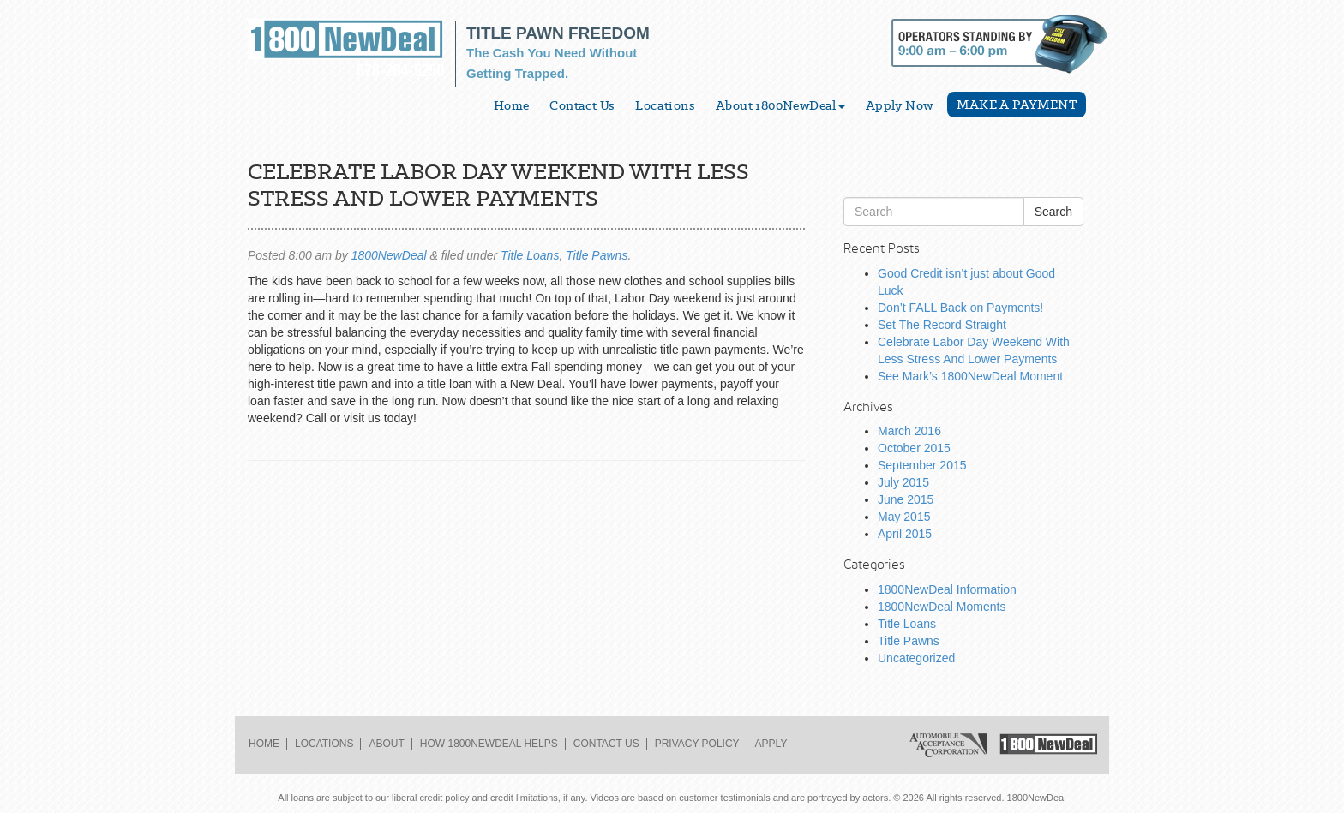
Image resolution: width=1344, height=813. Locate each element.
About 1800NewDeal (780, 105)
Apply (771, 744)
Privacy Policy (697, 744)
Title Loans (530, 255)
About (386, 744)
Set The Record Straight (942, 325)
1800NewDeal (389, 255)
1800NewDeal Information (947, 589)
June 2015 (905, 499)
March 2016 (909, 431)
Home (512, 105)
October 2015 (914, 448)
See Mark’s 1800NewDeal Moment (970, 376)
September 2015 (922, 465)
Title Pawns (596, 255)
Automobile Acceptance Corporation (948, 745)
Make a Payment (1017, 104)
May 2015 (904, 516)
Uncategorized (916, 658)
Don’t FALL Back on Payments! (960, 307)
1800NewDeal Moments (941, 606)
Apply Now (900, 105)
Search (1053, 211)
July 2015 (903, 482)
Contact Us (582, 105)
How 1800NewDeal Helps (489, 744)
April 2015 (905, 534)
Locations (665, 105)
